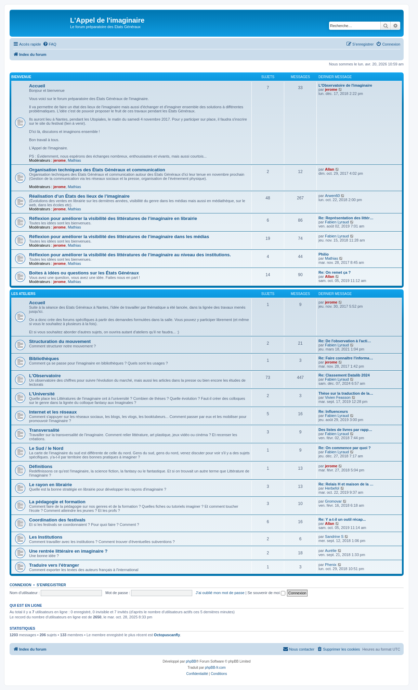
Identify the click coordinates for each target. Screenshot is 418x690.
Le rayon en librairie (50, 484)
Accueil (37, 85)
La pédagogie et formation (57, 501)
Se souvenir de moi (266, 593)
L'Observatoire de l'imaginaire (345, 85)
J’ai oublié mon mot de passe (220, 593)
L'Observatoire (45, 375)
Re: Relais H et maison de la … (346, 484)
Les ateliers (23, 294)
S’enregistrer (51, 585)
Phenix (331, 565)
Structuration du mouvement (60, 341)
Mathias (74, 160)
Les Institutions (45, 537)
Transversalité (44, 430)
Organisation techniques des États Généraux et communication (97, 169)
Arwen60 (332, 196)
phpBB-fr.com (215, 667)
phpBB (191, 661)
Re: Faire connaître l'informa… (345, 358)
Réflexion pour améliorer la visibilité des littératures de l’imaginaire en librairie (113, 218)
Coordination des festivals (57, 519)
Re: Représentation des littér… (346, 218)
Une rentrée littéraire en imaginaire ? (68, 551)
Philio (323, 254)
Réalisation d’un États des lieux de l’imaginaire (79, 196)
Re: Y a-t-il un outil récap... (342, 519)
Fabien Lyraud (337, 222)
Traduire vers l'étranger (54, 565)
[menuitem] (49, 44)
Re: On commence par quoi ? (344, 448)
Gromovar (333, 501)
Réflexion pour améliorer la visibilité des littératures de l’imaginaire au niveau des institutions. (130, 254)
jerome (59, 160)
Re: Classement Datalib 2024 (344, 375)
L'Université (42, 393)
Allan (329, 169)
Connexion (20, 585)
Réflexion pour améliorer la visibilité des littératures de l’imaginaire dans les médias (119, 236)
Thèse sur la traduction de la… (345, 393)
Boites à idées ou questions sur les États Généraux (84, 272)
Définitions (40, 466)
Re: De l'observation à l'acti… (344, 341)
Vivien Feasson (338, 397)
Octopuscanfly (167, 635)
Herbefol (332, 488)
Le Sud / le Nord (46, 448)
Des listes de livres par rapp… (345, 430)
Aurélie (331, 551)
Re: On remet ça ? (334, 272)
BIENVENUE (21, 77)
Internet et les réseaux (53, 412)
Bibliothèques (44, 358)
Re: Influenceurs (333, 411)
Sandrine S (334, 536)
